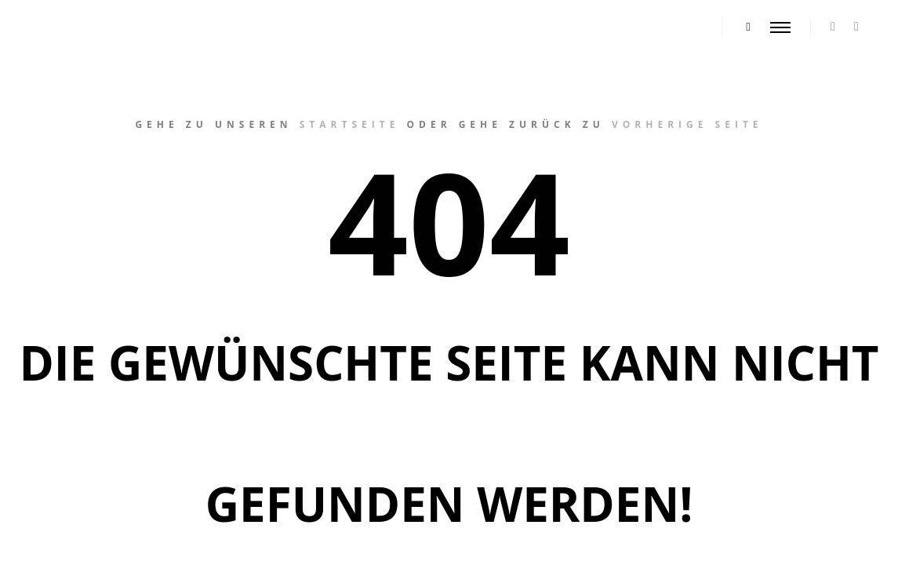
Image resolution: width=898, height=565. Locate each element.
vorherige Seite (687, 124)
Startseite (350, 124)
